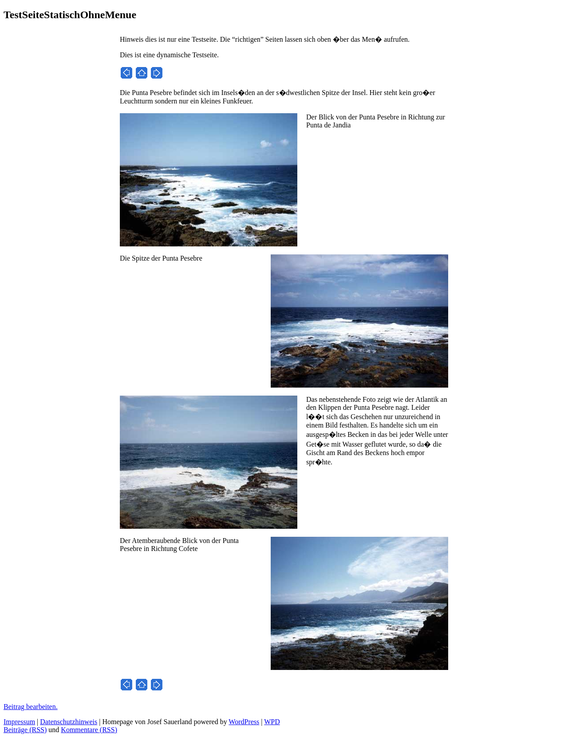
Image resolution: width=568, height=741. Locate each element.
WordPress (244, 721)
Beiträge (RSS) (25, 729)
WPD (272, 721)
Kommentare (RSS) (89, 729)
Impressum (19, 721)
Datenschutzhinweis (68, 721)
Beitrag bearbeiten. (31, 706)
